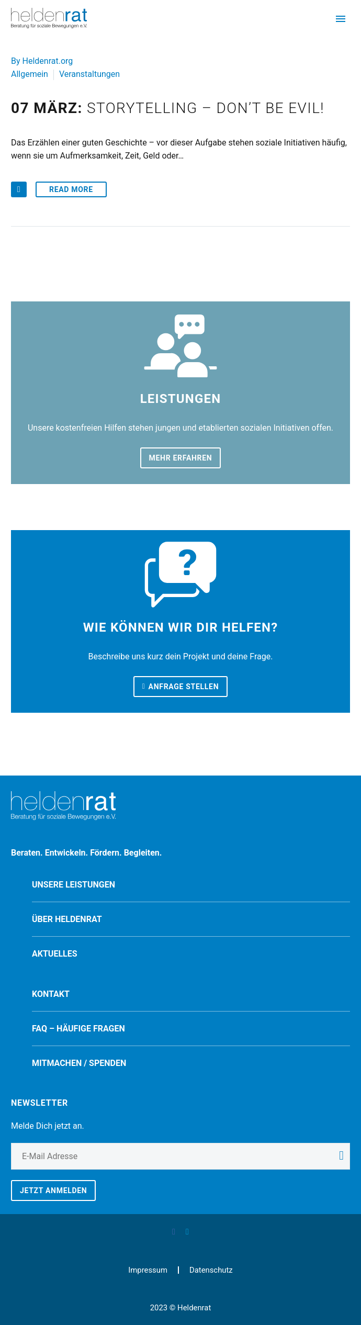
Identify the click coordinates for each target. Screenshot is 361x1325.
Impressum (147, 1270)
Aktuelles (54, 954)
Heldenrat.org (47, 61)
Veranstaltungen (89, 74)
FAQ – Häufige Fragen (78, 1029)
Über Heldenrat (67, 919)
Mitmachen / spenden (79, 1063)
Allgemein (29, 74)
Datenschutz (211, 1270)
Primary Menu (340, 19)
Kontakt (51, 994)
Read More (71, 189)
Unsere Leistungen (73, 885)
